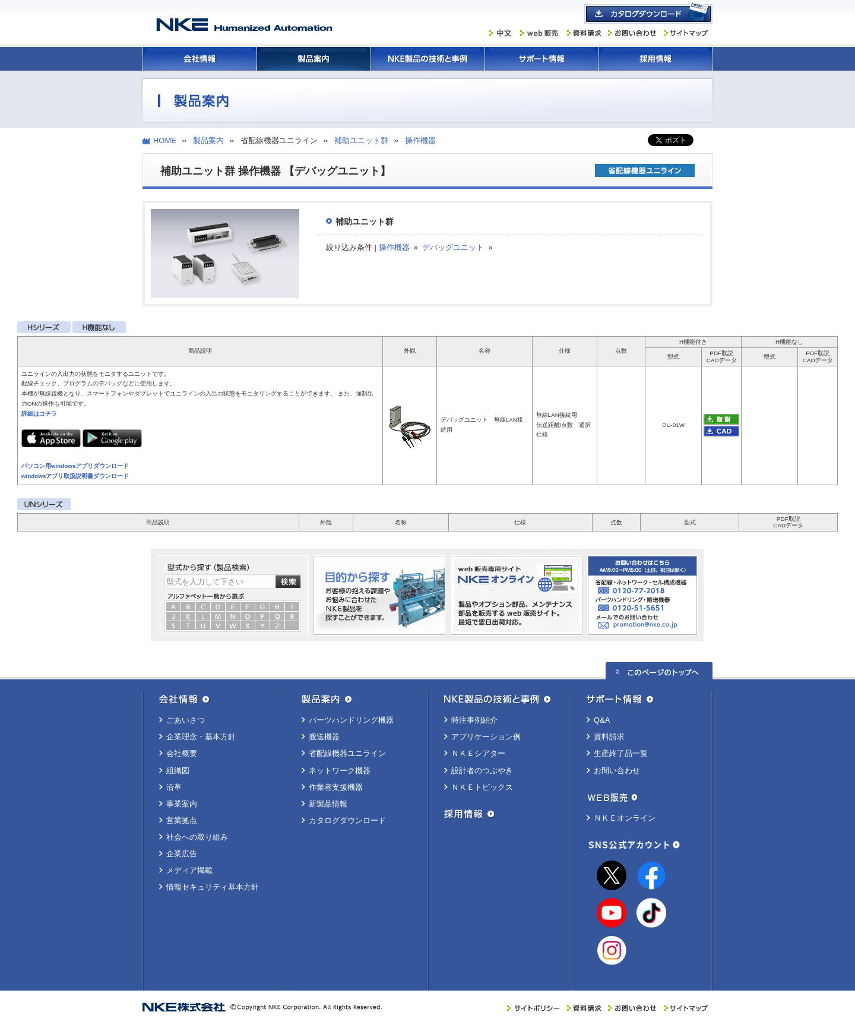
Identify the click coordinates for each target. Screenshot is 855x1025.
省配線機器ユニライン (347, 753)
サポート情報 (541, 58)
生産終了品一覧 (621, 753)
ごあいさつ (185, 720)
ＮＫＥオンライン (625, 818)
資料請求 (609, 736)
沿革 (174, 787)
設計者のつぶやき (482, 770)
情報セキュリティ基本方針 (212, 886)
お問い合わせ (617, 770)
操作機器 (420, 140)
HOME (164, 140)
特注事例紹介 (474, 720)
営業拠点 (181, 820)
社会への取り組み (197, 837)
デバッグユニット (453, 247)
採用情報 (655, 58)
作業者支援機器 (336, 787)
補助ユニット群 (361, 140)
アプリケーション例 (486, 736)
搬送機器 (324, 736)
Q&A (602, 720)
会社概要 (181, 753)
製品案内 (313, 58)
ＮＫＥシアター (478, 753)
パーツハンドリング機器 (351, 720)
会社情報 (199, 58)
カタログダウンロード (347, 820)
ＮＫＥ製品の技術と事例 (427, 58)
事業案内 (181, 803)
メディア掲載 (189, 870)
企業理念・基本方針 (201, 736)
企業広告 (181, 853)
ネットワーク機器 (339, 770)
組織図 (177, 770)
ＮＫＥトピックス (482, 787)
